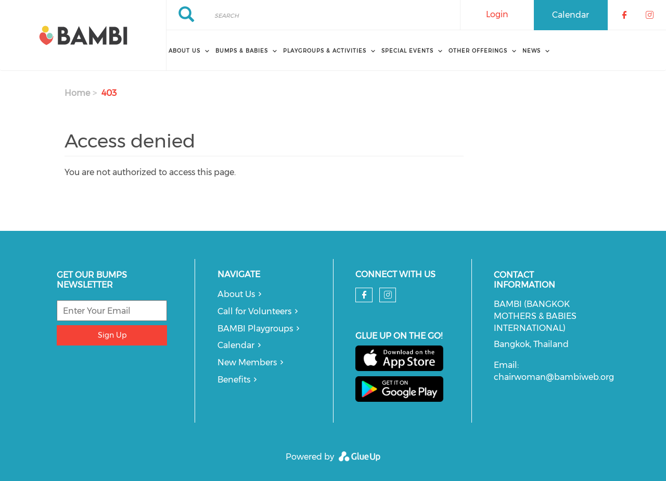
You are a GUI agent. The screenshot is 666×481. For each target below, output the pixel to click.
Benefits (233, 380)
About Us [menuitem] (184, 50)
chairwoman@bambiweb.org (554, 377)
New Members (247, 362)
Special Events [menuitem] (407, 50)
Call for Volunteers (254, 311)
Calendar (570, 15)
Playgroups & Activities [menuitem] (324, 50)
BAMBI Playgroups (255, 329)
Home (77, 93)
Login (497, 14)
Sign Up (112, 335)
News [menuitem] (531, 50)
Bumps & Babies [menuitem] (241, 50)
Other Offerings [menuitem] (478, 50)
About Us (236, 294)
